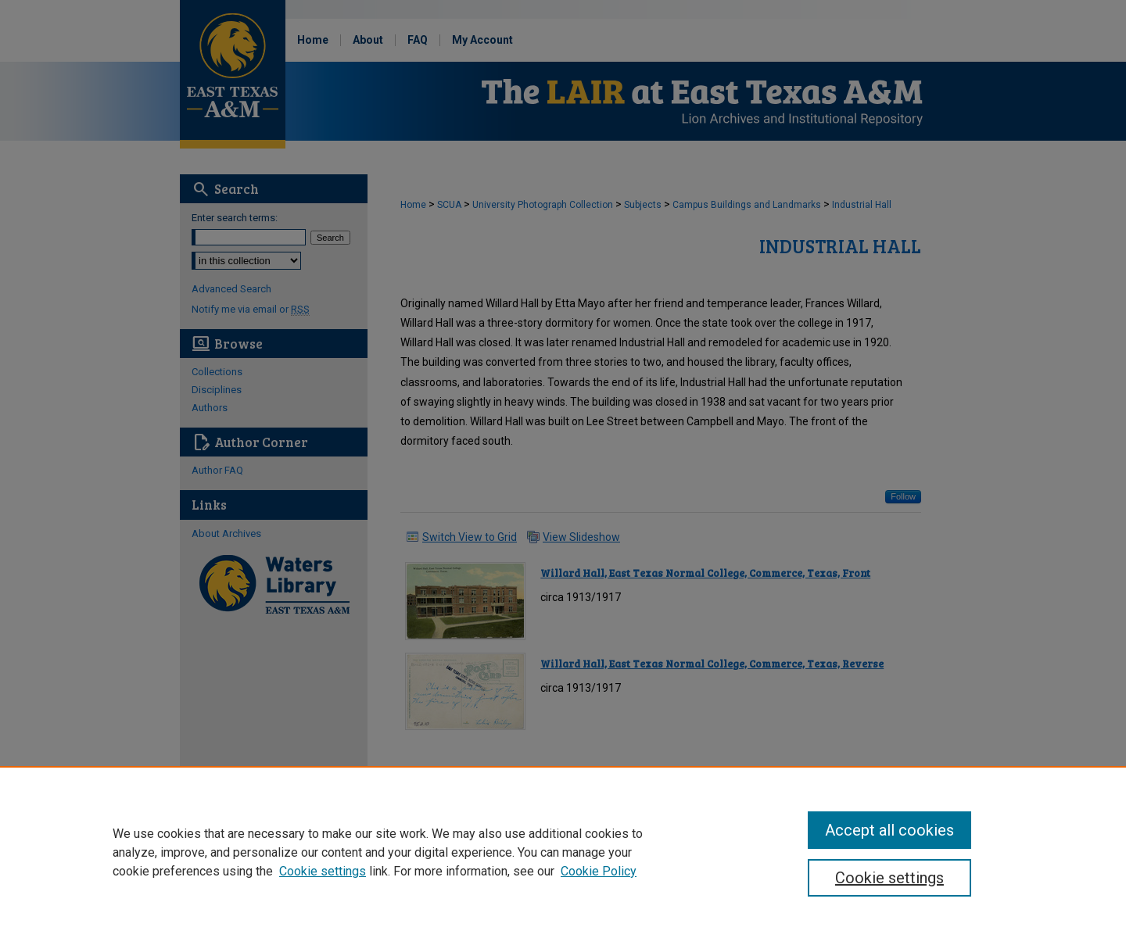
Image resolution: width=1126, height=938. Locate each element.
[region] (563, 852)
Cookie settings (322, 871)
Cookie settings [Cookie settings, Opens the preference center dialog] (889, 877)
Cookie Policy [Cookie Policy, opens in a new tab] (599, 871)
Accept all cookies (889, 830)
